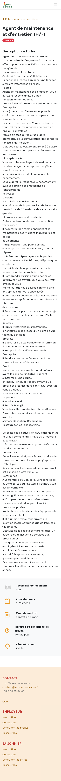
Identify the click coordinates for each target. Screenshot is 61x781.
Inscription (9, 717)
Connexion (9, 722)
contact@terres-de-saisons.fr (20, 687)
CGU (5, 701)
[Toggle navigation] (55, 4)
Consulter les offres (14, 759)
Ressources (9, 732)
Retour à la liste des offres (20, 19)
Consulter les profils (15, 727)
